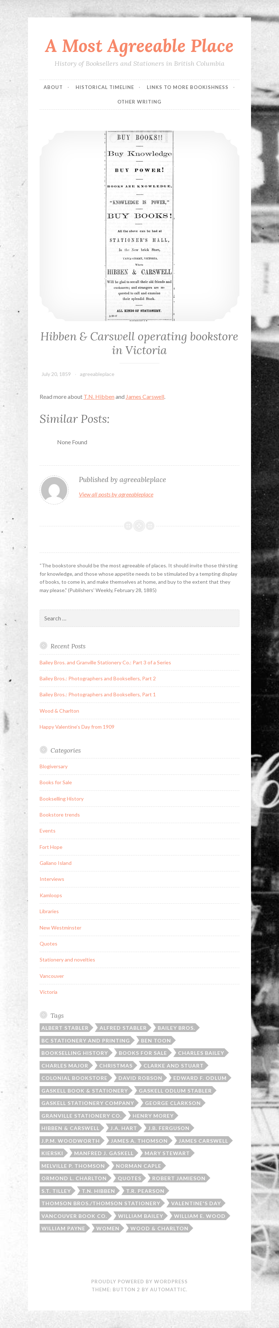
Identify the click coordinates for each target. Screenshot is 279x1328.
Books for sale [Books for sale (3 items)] (143, 1053)
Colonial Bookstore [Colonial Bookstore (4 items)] (74, 1078)
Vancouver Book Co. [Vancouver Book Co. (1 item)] (74, 1216)
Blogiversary (54, 766)
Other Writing (139, 102)
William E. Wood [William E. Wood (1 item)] (200, 1216)
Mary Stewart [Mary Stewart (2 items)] (167, 1153)
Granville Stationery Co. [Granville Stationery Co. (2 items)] (81, 1116)
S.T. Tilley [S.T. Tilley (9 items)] (56, 1191)
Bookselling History (62, 798)
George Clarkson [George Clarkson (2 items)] (173, 1103)
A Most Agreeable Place (139, 45)
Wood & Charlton (59, 711)
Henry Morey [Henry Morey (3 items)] (153, 1116)
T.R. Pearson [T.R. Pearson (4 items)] (145, 1191)
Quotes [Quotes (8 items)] (129, 1178)
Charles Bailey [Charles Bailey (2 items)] (201, 1053)
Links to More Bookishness (188, 87)
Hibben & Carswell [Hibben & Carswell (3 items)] (70, 1128)
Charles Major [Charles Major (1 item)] (64, 1065)
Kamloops (51, 895)
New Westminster (60, 927)
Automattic (168, 1289)
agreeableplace (97, 374)
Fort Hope (51, 847)
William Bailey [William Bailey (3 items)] (140, 1216)
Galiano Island (56, 863)
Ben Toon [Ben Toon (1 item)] (156, 1040)
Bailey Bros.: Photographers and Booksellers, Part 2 (98, 678)
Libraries (49, 911)
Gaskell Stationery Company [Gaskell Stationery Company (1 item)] (87, 1103)
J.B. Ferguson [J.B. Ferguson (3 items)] (169, 1128)
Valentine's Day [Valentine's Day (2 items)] (196, 1203)
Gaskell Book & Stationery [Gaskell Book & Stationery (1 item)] (84, 1091)
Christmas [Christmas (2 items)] (116, 1065)
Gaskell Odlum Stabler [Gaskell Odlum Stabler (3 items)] (175, 1091)
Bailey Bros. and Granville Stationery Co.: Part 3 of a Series (105, 662)
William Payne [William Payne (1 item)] (63, 1228)
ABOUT (53, 87)
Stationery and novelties (67, 959)
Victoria (48, 992)
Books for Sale (56, 782)
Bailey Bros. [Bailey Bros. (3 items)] (176, 1028)
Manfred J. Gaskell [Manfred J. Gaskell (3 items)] (104, 1153)
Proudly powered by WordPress (139, 1281)
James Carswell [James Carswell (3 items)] (203, 1141)
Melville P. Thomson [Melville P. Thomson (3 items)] (73, 1166)
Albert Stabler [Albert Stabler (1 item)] (65, 1028)
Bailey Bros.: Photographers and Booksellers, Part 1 (98, 694)
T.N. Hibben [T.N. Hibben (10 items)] (98, 1191)
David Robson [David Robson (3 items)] (140, 1078)
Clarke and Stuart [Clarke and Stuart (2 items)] (173, 1065)
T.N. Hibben (99, 396)
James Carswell (145, 396)
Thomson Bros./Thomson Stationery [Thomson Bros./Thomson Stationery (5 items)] (100, 1203)
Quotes (48, 943)
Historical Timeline (105, 87)
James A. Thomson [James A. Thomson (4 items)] (139, 1141)
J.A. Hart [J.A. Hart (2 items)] (123, 1128)
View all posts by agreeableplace (116, 494)
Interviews (52, 879)
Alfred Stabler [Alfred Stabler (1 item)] (123, 1028)
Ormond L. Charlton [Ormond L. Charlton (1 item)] (74, 1178)
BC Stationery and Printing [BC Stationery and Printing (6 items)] (85, 1040)
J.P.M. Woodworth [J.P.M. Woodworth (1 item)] (70, 1141)
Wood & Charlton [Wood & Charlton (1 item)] (159, 1228)
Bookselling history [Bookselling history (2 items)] (74, 1053)
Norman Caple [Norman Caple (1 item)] (138, 1166)
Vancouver (52, 976)
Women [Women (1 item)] (108, 1228)
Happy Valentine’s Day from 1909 (77, 727)
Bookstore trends (60, 814)
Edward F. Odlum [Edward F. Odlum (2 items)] (200, 1078)
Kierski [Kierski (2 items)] (52, 1153)
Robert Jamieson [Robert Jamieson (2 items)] (179, 1178)
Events (48, 830)
